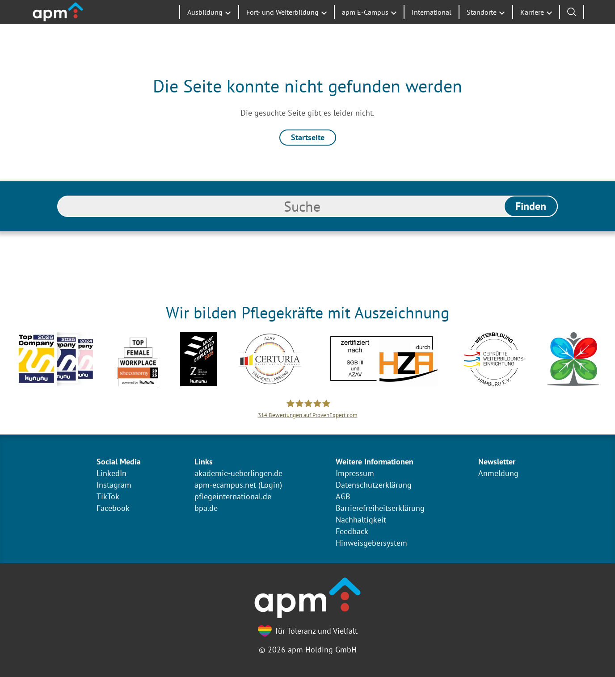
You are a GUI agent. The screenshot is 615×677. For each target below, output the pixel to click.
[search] (307, 206)
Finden (530, 206)
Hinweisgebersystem (371, 543)
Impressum (355, 473)
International (431, 26)
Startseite (307, 137)
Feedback (352, 531)
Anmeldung (498, 473)
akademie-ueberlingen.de (238, 473)
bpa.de (206, 508)
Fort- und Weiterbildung (282, 26)
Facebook (113, 508)
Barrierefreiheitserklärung (380, 508)
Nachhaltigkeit (361, 519)
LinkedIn (111, 473)
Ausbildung (205, 26)
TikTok (108, 496)
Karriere (532, 26)
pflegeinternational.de (232, 496)
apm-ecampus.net (225, 485)
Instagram (114, 485)
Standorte (482, 26)
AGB (343, 496)
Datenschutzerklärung (374, 485)
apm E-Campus (365, 26)
